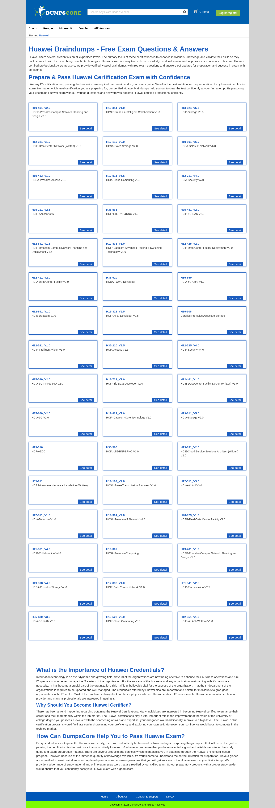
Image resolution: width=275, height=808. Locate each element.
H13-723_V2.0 (115, 379)
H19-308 (186, 311)
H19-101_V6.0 (190, 141)
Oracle (83, 28)
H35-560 (111, 447)
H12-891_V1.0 (41, 311)
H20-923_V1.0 (190, 515)
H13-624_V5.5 (190, 107)
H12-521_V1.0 (41, 345)
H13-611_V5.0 (190, 413)
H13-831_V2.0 (190, 447)
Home (33, 35)
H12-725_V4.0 (190, 345)
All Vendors (102, 28)
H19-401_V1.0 (190, 549)
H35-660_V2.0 (41, 413)
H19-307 (111, 549)
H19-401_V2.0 (41, 107)
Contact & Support (147, 796)
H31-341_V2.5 (190, 583)
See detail (86, 128)
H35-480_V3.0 (41, 616)
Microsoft (65, 28)
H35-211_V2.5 (41, 209)
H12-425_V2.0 (190, 243)
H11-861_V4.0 (41, 549)
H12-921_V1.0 (41, 141)
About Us (122, 796)
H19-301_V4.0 (115, 515)
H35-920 (111, 277)
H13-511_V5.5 (115, 175)
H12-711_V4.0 (190, 175)
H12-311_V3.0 (190, 481)
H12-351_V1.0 (190, 616)
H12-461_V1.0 (190, 379)
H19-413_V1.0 (41, 175)
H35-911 (37, 481)
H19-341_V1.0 (115, 107)
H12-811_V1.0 (41, 515)
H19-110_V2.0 (115, 141)
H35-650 (186, 277)
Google (48, 28)
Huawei (44, 35)
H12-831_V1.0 (115, 243)
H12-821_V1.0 (115, 413)
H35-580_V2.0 (41, 379)
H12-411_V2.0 (41, 277)
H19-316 (37, 447)
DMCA (170, 796)
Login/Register (228, 12)
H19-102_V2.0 (115, 481)
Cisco (32, 28)
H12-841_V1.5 (41, 243)
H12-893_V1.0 (115, 583)
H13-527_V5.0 (115, 616)
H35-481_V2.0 (190, 209)
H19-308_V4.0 (41, 583)
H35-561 (111, 209)
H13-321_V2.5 (115, 311)
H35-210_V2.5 (115, 345)
